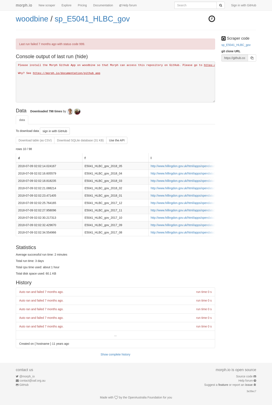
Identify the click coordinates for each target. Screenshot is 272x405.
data (22, 120)
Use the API (117, 140)
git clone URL (230, 51)
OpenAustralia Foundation (145, 397)
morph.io (24, 5)
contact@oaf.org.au (32, 380)
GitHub (24, 384)
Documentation (103, 5)
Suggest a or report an (228, 384)
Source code (244, 376)
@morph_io (27, 376)
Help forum (128, 5)
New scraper (47, 5)
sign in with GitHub (55, 131)
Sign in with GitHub (243, 5)
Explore (66, 5)
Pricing (82, 5)
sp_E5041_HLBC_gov (92, 19)
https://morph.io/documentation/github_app (66, 73)
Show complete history (115, 354)
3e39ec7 (251, 391)
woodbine (32, 19)
